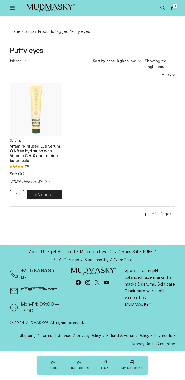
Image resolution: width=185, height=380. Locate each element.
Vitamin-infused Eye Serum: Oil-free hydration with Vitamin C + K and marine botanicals (35, 153)
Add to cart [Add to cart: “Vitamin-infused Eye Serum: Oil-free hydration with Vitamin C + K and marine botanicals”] (45, 195)
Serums (16, 140)
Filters (15, 60)
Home (15, 31)
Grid (171, 75)
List (161, 75)
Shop (29, 31)
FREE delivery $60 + (30, 181)
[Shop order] (117, 61)
